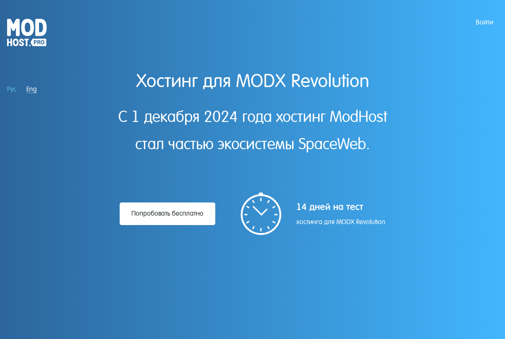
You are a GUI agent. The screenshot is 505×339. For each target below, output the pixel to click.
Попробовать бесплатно (167, 213)
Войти (484, 22)
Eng (31, 89)
